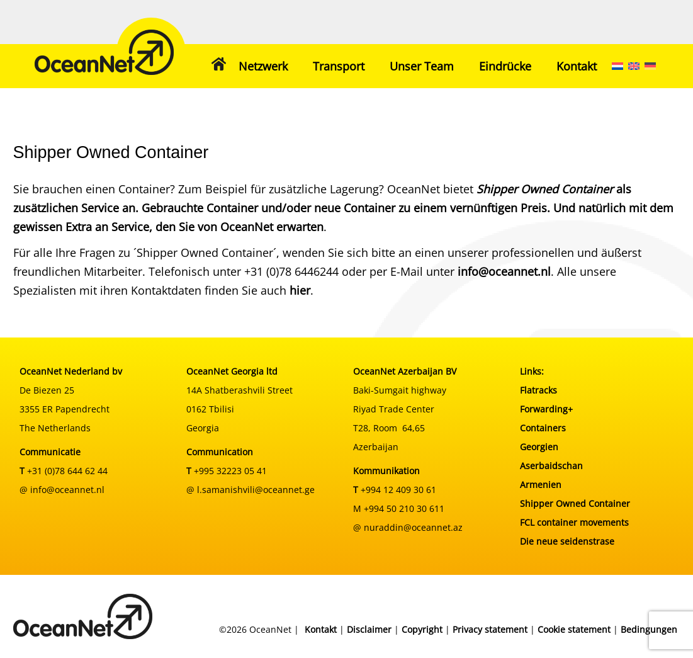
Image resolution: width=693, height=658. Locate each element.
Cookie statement (574, 629)
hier (300, 290)
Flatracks (538, 390)
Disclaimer (369, 629)
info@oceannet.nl (504, 271)
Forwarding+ (546, 409)
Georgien (539, 447)
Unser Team (422, 66)
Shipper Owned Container (575, 503)
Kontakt (576, 66)
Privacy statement (490, 629)
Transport (338, 66)
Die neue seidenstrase (567, 541)
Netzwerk (263, 66)
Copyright (422, 629)
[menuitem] (617, 66)
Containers (543, 428)
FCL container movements (574, 522)
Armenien (540, 485)
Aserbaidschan (551, 466)
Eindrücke (505, 66)
